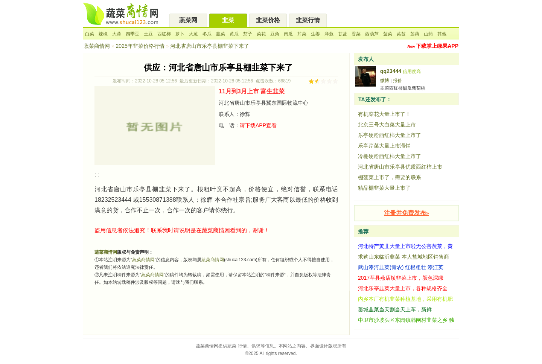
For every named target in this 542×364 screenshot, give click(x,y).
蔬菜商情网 (97, 46)
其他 (441, 34)
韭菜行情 (308, 20)
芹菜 (301, 34)
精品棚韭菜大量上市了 (384, 188)
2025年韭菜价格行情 (140, 46)
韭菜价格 (268, 20)
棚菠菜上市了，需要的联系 (389, 177)
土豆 (148, 34)
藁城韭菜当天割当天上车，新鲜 (395, 309)
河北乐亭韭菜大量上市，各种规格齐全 (403, 288)
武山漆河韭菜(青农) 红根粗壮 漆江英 (400, 267)
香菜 (356, 34)
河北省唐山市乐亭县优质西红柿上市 (400, 167)
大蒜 (116, 34)
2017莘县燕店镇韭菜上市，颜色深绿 (400, 278)
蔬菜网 (188, 20)
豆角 (274, 34)
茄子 (247, 34)
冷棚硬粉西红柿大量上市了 (389, 156)
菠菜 (387, 34)
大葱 (193, 34)
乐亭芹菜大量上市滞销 (384, 146)
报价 (397, 80)
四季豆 (132, 34)
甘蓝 (342, 34)
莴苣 (401, 34)
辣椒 (103, 34)
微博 (384, 80)
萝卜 (179, 34)
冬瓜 (207, 34)
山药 (428, 34)
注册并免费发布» (406, 213)
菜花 (261, 34)
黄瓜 (234, 34)
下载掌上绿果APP (437, 46)
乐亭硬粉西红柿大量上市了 (389, 135)
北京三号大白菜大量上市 (387, 125)
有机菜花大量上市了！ (384, 114)
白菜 (89, 34)
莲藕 (414, 34)
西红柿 (164, 34)
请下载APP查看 (258, 125)
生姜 (315, 34)
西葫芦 (372, 34)
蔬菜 (231, 346)
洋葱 (328, 34)
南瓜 (288, 34)
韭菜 (228, 20)
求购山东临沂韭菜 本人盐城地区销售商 (403, 257)
